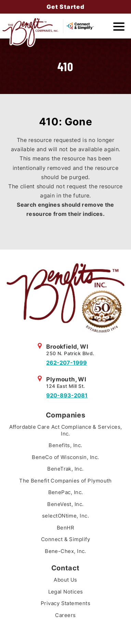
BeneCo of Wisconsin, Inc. (65, 457)
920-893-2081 (67, 395)
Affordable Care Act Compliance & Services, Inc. (65, 430)
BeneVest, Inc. (65, 504)
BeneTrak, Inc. (65, 468)
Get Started (65, 6)
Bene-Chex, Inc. (65, 551)
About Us (65, 579)
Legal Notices (65, 591)
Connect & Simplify (65, 539)
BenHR (65, 527)
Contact (65, 568)
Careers (65, 615)
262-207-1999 (66, 362)
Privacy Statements (65, 603)
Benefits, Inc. (65, 445)
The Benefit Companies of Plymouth (65, 480)
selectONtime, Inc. (65, 515)
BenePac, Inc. (65, 492)
